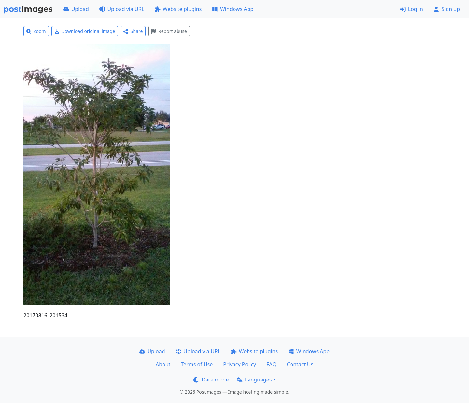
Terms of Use (197, 364)
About (163, 364)
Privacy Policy (239, 364)
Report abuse (169, 31)
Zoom (36, 31)
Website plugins (178, 9)
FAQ (271, 364)
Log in (411, 9)
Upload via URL (121, 9)
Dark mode (211, 379)
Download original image (84, 31)
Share (133, 31)
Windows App (232, 9)
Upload (76, 9)
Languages (254, 379)
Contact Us (300, 364)
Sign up (446, 9)
